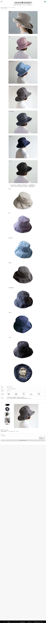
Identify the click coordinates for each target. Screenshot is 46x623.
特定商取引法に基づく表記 (38, 622)
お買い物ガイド (29, 622)
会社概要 (8, 622)
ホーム (5, 622)
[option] (7, 409)
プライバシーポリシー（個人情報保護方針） (19, 622)
